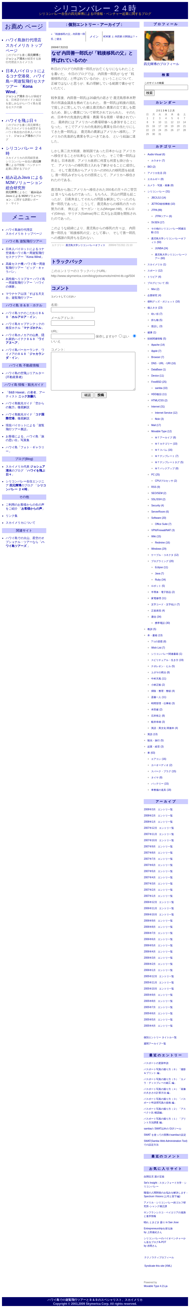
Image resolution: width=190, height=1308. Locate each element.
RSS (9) (155, 487)
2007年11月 (150, 834)
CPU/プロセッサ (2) (166, 480)
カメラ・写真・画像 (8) (160, 185)
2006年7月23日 (59, 47)
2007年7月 (150, 858)
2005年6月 (150, 1013)
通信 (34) (156, 616)
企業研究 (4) (154, 295)
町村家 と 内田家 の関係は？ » (120, 36)
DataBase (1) (158, 369)
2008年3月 (150, 809)
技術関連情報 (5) (156, 338)
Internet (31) (158, 406)
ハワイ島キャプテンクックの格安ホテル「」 (25, 326)
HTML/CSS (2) (159, 400)
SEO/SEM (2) (158, 493)
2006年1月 (150, 970)
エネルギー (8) (155, 179)
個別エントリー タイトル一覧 (160, 1037)
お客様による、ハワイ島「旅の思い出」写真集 (25, 438)
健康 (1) (151, 332)
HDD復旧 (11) (158, 394)
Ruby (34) (160, 579)
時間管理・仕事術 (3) (163, 703)
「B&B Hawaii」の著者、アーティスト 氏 (25, 394)
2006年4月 (150, 951)
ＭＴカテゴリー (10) (166, 443)
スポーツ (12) (155, 270)
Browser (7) (157, 357)
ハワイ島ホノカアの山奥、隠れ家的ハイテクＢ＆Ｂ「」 (25, 339)
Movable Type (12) (161, 431)
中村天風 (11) (158, 678)
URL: (54, 331)
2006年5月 (150, 945)
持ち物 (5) (156, 320)
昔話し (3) (156, 326)
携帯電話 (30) (162, 623)
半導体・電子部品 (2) (163, 592)
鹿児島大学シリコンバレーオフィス (85, 245)
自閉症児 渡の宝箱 (154, 1176)
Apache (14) (158, 344)
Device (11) (157, 375)
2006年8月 (150, 926)
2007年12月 (150, 828)
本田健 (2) (156, 709)
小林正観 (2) (158, 684)
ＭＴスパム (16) (163, 450)
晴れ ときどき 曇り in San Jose (161, 1222)
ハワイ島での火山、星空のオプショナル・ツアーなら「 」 (25, 542)
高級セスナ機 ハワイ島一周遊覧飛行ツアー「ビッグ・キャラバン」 (25, 267)
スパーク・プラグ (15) (163, 771)
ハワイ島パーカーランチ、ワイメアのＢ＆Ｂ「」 (25, 354)
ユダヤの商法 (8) (160, 672)
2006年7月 (150, 933)
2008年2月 (150, 815)
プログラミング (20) (162, 561)
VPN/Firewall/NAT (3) (163, 530)
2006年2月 (150, 964)
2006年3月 (150, 957)
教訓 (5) (151, 629)
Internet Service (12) (166, 412)
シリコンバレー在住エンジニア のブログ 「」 (26, 485)
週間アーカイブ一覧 (155, 1043)
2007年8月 (150, 852)
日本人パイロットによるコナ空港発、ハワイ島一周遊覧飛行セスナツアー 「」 (25, 81)
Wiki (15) (156, 536)
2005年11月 (150, 982)
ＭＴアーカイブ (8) (165, 437)
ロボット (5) (158, 586)
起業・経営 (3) (155, 746)
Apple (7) (156, 351)
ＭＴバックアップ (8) (166, 468)
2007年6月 (150, 865)
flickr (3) (159, 419)
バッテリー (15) (160, 783)
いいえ (56, 341)
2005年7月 (150, 1007)
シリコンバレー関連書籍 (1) (166, 654)
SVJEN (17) (157, 222)
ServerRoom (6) (160, 511)
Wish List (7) (158, 647)
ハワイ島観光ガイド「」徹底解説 (25, 416)
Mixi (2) (155, 289)
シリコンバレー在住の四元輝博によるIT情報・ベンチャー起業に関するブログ (95, 14)
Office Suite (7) (163, 524)
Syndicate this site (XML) (158, 1265)
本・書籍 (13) (155, 635)
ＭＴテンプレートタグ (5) (169, 462)
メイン (94, 36)
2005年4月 (150, 1025)
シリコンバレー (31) (158, 191)
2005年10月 (150, 988)
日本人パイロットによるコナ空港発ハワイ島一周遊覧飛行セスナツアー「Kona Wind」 (25, 253)
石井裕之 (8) (158, 715)
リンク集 (12, 516)
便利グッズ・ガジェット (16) (163, 301)
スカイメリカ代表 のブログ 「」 (25, 470)
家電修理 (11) (158, 598)
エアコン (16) (158, 759)
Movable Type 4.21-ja (155, 1286)
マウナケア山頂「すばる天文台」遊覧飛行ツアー (25, 295)
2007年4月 (150, 877)
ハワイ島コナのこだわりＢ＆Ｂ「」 (25, 315)
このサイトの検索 (154, 83)
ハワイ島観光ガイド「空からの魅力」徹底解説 (25, 405)
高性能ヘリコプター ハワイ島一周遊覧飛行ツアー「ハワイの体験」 (25, 283)
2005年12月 (150, 976)
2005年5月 (150, 1019)
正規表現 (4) (158, 610)
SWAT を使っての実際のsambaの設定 (165, 1134)
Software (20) (158, 518)
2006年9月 (150, 920)
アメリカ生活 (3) (156, 173)
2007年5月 (150, 871)
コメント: (58, 349)
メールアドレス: (62, 318)
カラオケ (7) (158, 160)
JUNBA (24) (161, 248)
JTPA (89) (156, 210)
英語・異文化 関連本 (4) (164, 728)
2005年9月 (150, 994)
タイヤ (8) (156, 777)
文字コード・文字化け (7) (165, 604)
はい (126, 336)
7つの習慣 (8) (158, 641)
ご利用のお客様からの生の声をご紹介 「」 (25, 506)
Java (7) (159, 573)
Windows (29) (158, 548)
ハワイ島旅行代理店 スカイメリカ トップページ (24, 45)
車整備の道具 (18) (161, 790)
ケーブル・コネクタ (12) (165, 555)
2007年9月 (150, 846)
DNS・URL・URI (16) (163, 363)
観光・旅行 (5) (155, 740)
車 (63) (151, 752)
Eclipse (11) (161, 567)
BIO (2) (151, 166)
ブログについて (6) (157, 283)
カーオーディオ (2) (161, 765)
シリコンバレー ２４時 (95, 8)
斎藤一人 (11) (158, 697)
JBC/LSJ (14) (158, 197)
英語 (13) (152, 734)
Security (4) (157, 505)
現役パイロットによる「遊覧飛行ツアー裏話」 (25, 427)
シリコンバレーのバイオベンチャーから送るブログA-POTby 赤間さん (165, 1242)
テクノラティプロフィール (159, 1257)
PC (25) (155, 474)
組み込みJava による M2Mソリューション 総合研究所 (24, 182)
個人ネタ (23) (155, 307)
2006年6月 (150, 939)
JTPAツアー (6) (163, 216)
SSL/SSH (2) (158, 499)
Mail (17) (156, 425)
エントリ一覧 (165, 809)
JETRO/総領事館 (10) (163, 204)
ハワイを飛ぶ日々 (21, 120)
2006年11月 (150, 908)
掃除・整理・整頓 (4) (163, 691)
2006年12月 (150, 902)
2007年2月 (150, 889)
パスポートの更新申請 (156, 1063)
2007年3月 (150, 883)
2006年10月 (150, 914)
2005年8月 (150, 1001)
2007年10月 (150, 840)
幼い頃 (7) (156, 314)
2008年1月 (150, 821)
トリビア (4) (154, 276)
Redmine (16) (162, 542)
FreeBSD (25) (158, 382)
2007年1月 (150, 896)
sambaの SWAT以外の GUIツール (162, 1128)
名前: (54, 305)
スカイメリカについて (20, 522)
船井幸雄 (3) (158, 722)
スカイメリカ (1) (156, 264)
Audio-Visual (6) (156, 154)
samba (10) (161, 388)
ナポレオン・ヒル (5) (163, 666)
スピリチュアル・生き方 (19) (167, 660)
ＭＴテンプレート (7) (166, 456)
